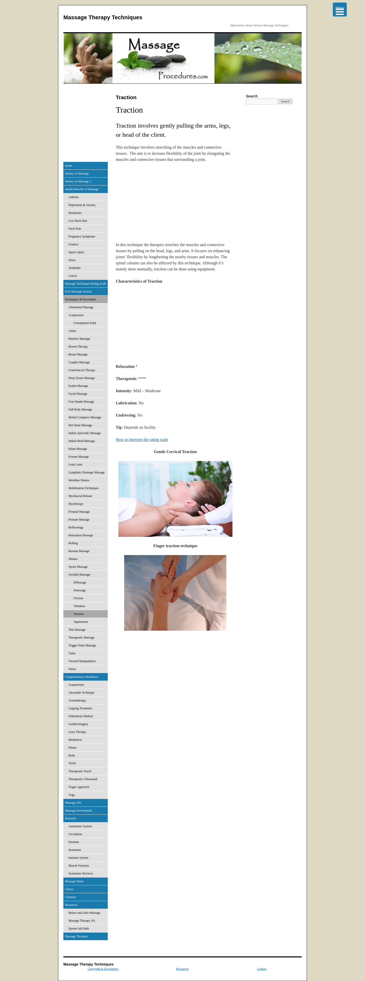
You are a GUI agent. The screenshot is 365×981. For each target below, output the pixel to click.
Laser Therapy (77, 732)
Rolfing (73, 543)
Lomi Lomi (75, 464)
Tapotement (81, 622)
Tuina (72, 653)
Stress (72, 260)
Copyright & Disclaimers (103, 969)
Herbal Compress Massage (84, 417)
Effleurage (80, 582)
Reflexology (75, 527)
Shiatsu (72, 559)
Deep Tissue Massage (81, 378)
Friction (78, 598)
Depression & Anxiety (82, 205)
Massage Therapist (76, 936)
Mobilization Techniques (83, 488)
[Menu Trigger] (340, 9)
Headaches (75, 213)
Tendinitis (74, 268)
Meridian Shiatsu (78, 480)
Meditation (75, 740)
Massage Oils (73, 802)
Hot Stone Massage (80, 425)
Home (68, 165)
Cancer (72, 276)
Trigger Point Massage (82, 645)
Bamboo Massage (79, 338)
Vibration (79, 606)
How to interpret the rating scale (142, 439)
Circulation (75, 834)
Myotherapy (75, 504)
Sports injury (76, 252)
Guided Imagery (78, 724)
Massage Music (74, 881)
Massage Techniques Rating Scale (85, 283)
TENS (72, 763)
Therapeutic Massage (81, 637)
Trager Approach (78, 787)
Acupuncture (76, 684)
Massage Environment (78, 810)
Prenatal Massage (79, 511)
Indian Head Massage (81, 441)
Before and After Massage (84, 913)
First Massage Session (78, 291)
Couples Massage (79, 362)
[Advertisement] (175, 204)
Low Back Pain (77, 220)
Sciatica (73, 244)
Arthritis (73, 197)
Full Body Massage (80, 409)
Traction (79, 614)
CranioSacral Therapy (81, 370)
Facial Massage (77, 393)
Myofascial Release (80, 496)
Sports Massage (78, 567)
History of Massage (77, 173)
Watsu (72, 669)
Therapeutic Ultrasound (82, 779)
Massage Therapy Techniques (102, 17)
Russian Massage (78, 551)
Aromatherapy (77, 700)
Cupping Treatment (80, 708)
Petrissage (80, 590)
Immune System (78, 857)
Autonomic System (80, 826)
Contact (261, 969)
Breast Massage (78, 354)
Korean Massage (78, 456)
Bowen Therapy (78, 346)
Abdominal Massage (81, 307)
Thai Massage (76, 629)
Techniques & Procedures (80, 299)
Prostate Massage (79, 519)
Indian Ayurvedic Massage (84, 433)
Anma (72, 331)
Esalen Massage (78, 386)
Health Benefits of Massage (82, 189)
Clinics (69, 889)
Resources (71, 905)
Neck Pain (74, 228)
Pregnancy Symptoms (81, 236)
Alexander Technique (81, 692)
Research (70, 818)
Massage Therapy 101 (81, 920)
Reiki (71, 755)
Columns (70, 897)
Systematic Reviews (80, 873)
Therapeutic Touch (79, 771)
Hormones (74, 850)
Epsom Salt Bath (78, 928)
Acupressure (76, 315)
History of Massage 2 (78, 181)
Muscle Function (78, 865)
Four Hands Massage (81, 401)
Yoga (71, 795)
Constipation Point (85, 323)
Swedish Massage (79, 574)
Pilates (72, 747)
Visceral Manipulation (82, 661)
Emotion (73, 842)
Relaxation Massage (80, 535)
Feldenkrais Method (80, 716)
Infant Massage (77, 449)
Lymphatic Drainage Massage (86, 472)
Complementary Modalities (81, 677)
